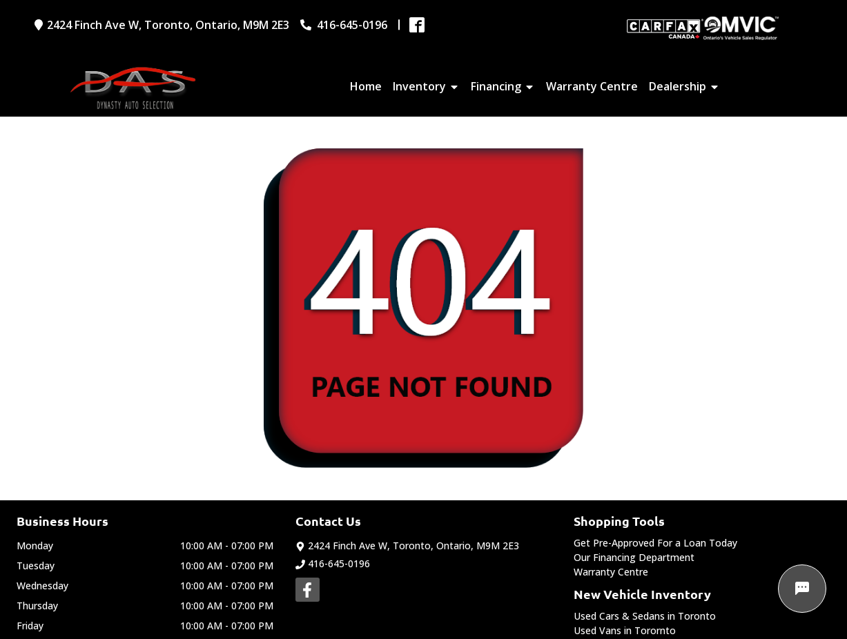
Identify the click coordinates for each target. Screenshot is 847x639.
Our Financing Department (634, 557)
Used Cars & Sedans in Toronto (645, 615)
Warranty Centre (611, 571)
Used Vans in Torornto (625, 630)
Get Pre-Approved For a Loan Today (655, 542)
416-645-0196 (332, 563)
